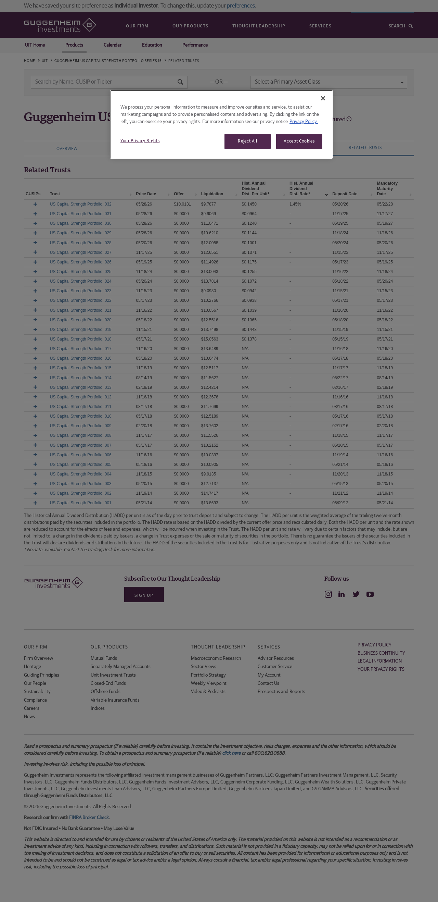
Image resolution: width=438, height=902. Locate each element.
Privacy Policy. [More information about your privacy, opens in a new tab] (303, 121)
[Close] (323, 98)
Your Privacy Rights (139, 141)
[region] (221, 124)
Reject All (247, 141)
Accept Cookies (299, 141)
